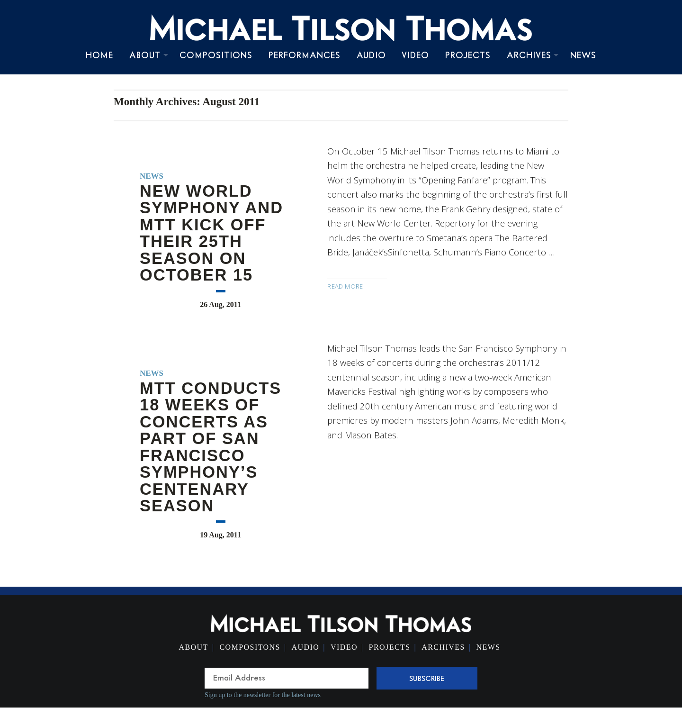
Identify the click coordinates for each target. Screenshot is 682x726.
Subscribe (426, 678)
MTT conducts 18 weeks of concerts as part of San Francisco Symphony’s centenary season (210, 447)
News (583, 55)
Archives (529, 55)
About (145, 55)
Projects (468, 55)
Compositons (249, 647)
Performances (305, 55)
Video (415, 55)
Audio (371, 55)
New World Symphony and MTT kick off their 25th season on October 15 (211, 233)
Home (99, 55)
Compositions (215, 55)
